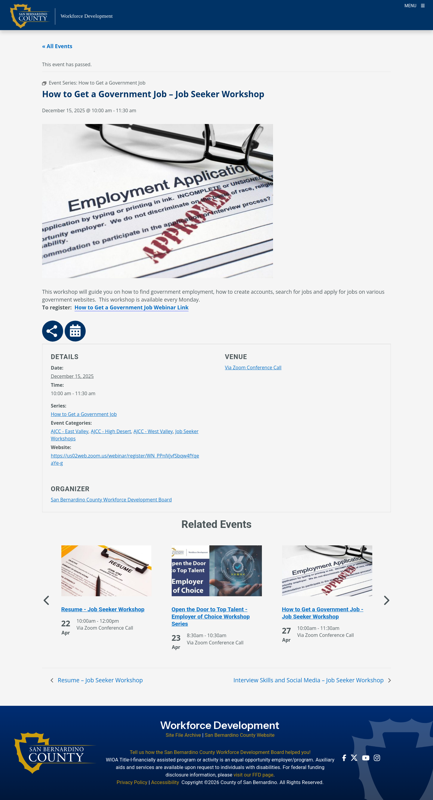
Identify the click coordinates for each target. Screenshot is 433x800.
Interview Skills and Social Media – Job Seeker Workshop (309, 680)
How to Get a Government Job (84, 414)
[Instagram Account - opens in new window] (377, 757)
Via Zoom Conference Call (253, 367)
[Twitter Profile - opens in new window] (354, 757)
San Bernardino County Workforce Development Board (111, 499)
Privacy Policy (132, 782)
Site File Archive (183, 735)
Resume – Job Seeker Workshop (99, 680)
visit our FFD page (254, 775)
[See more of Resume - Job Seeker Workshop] (106, 609)
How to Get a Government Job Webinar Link (132, 307)
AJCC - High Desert (111, 431)
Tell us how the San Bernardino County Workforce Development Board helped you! (220, 752)
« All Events (57, 46)
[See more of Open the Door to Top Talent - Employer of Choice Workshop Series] (217, 617)
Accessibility (165, 782)
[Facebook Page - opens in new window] (344, 758)
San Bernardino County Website (240, 735)
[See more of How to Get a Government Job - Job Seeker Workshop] (327, 613)
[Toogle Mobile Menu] (414, 5)
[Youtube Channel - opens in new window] (366, 757)
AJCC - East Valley (69, 431)
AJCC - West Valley (153, 431)
